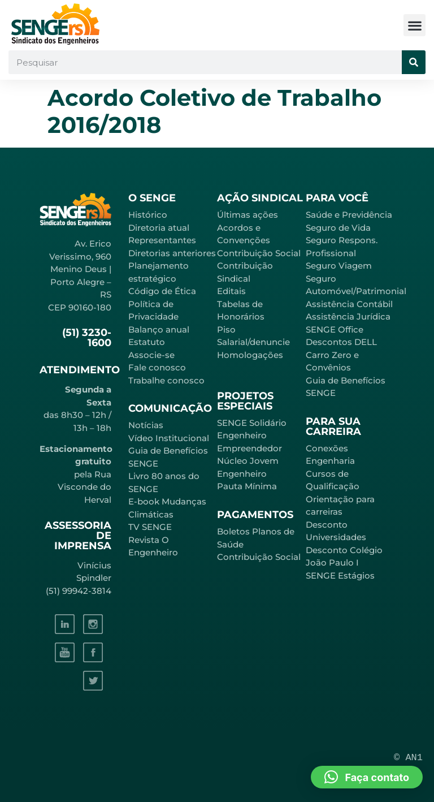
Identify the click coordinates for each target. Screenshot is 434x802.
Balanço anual (158, 329)
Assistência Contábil (349, 304)
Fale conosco (157, 367)
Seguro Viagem (339, 265)
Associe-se (151, 355)
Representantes (162, 240)
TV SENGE (150, 526)
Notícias (145, 425)
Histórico (147, 214)
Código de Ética (162, 291)
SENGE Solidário (252, 422)
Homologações (250, 355)
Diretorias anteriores (172, 253)
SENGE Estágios (340, 575)
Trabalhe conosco (166, 380)
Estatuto (146, 342)
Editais (231, 291)
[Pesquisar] (414, 62)
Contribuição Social (259, 253)
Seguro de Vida (338, 227)
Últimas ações (247, 214)
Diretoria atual (158, 227)
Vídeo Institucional (168, 438)
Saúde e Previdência (349, 214)
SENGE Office (334, 329)
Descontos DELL (341, 342)
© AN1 (408, 757)
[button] (414, 25)
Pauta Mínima (247, 486)
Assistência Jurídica (348, 316)
